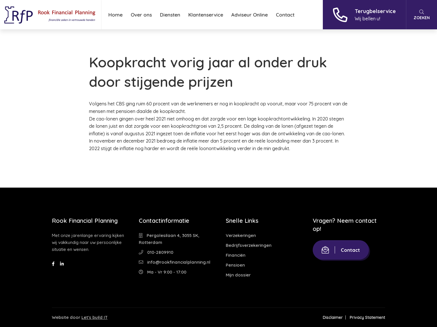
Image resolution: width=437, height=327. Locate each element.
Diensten (170, 15)
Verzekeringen (241, 235)
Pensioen (235, 265)
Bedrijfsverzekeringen (249, 245)
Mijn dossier (238, 275)
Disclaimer (333, 317)
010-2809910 (156, 252)
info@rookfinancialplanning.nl (174, 262)
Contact (285, 15)
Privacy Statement (367, 317)
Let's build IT (94, 317)
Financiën (235, 255)
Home (115, 15)
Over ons (141, 15)
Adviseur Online (249, 15)
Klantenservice (205, 15)
